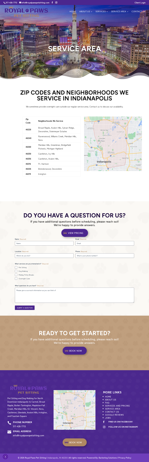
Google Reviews (114, 414)
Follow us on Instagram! (123, 427)
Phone (81, 251)
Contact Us (112, 411)
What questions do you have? (29, 285)
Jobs (108, 417)
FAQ (107, 402)
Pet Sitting (23, 267)
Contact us (138, 12)
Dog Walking (23, 271)
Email (80, 239)
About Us (84, 12)
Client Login (140, 3)
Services (100, 12)
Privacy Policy (124, 457)
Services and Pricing (117, 405)
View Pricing (75, 233)
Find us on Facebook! (120, 421)
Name (20, 239)
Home (72, 12)
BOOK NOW (75, 350)
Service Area (118, 12)
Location (22, 251)
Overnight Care (24, 278)
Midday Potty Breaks (26, 275)
